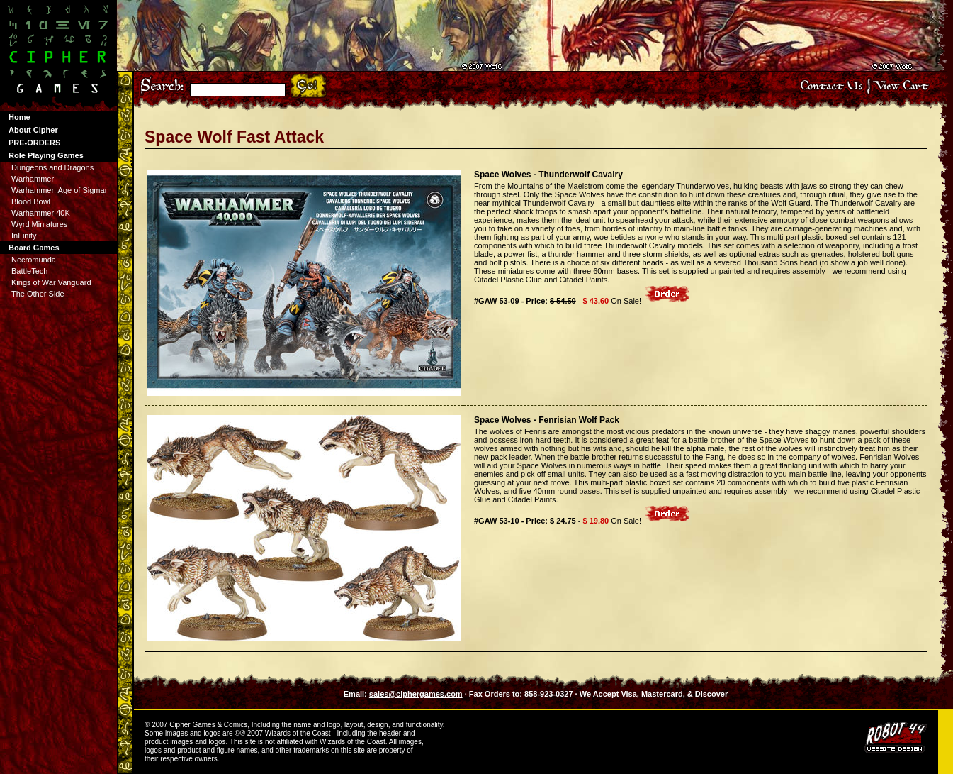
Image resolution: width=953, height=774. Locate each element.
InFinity (23, 235)
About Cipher (33, 130)
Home (19, 117)
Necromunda (33, 259)
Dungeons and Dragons (52, 167)
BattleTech (29, 271)
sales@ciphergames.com (416, 694)
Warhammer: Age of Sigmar (59, 190)
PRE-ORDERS (34, 142)
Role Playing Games (46, 155)
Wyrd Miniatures (39, 224)
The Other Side (37, 293)
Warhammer (32, 179)
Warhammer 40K (40, 213)
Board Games (34, 247)
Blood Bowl (30, 201)
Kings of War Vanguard (51, 282)
